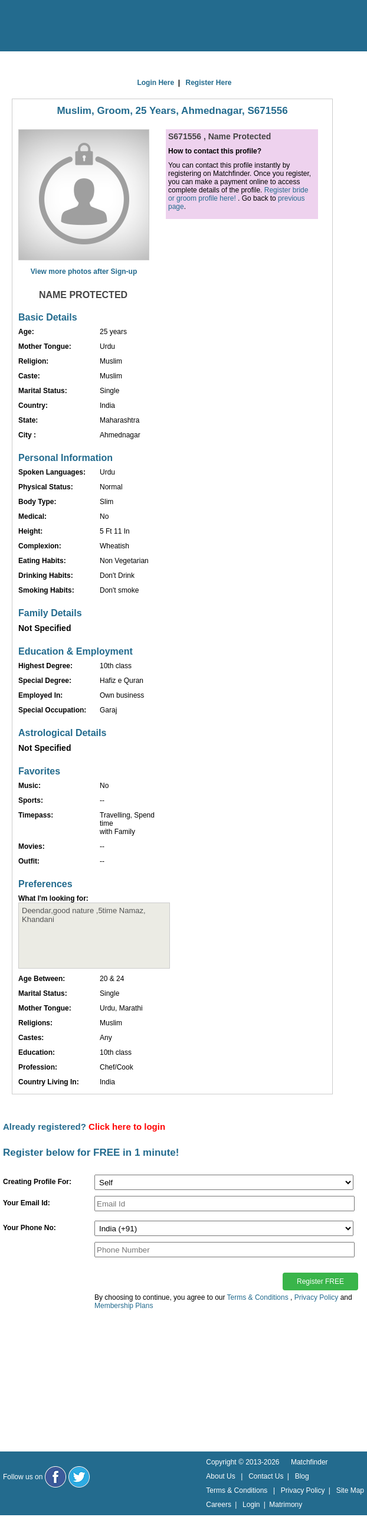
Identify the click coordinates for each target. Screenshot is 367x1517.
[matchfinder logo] (60, 26)
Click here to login (127, 1127)
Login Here (155, 83)
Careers (218, 1504)
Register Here (209, 83)
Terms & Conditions (258, 1297)
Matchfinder (309, 1462)
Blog (302, 1476)
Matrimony (285, 1504)
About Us (220, 1476)
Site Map (350, 1490)
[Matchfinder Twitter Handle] (79, 1476)
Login (251, 1504)
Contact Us (265, 1476)
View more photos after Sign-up (84, 271)
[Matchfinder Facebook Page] (55, 1476)
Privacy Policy (316, 1297)
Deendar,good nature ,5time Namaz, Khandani (94, 936)
